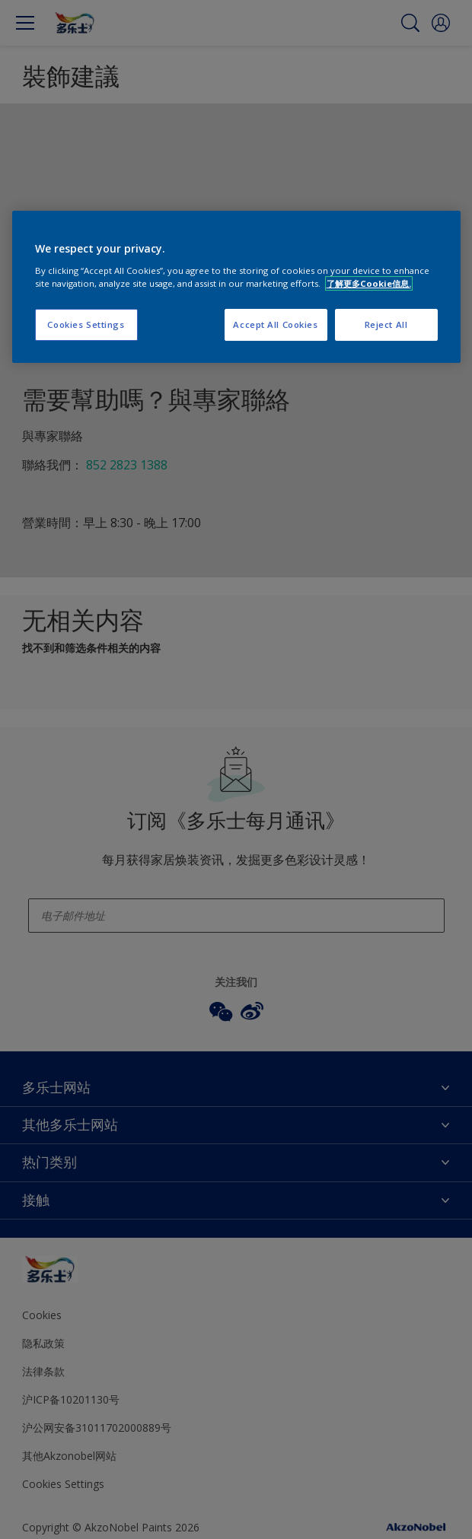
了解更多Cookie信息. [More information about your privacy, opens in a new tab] (369, 283)
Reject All (386, 324)
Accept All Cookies (275, 324)
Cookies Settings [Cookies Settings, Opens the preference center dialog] (85, 324)
